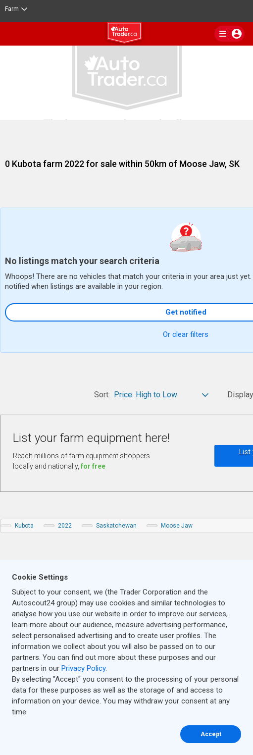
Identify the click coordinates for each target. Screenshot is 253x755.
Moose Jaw (177, 525)
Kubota (24, 525)
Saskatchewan (116, 525)
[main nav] (229, 34)
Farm (16, 8)
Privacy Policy (83, 668)
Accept (211, 734)
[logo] (127, 34)
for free (93, 466)
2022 (65, 525)
